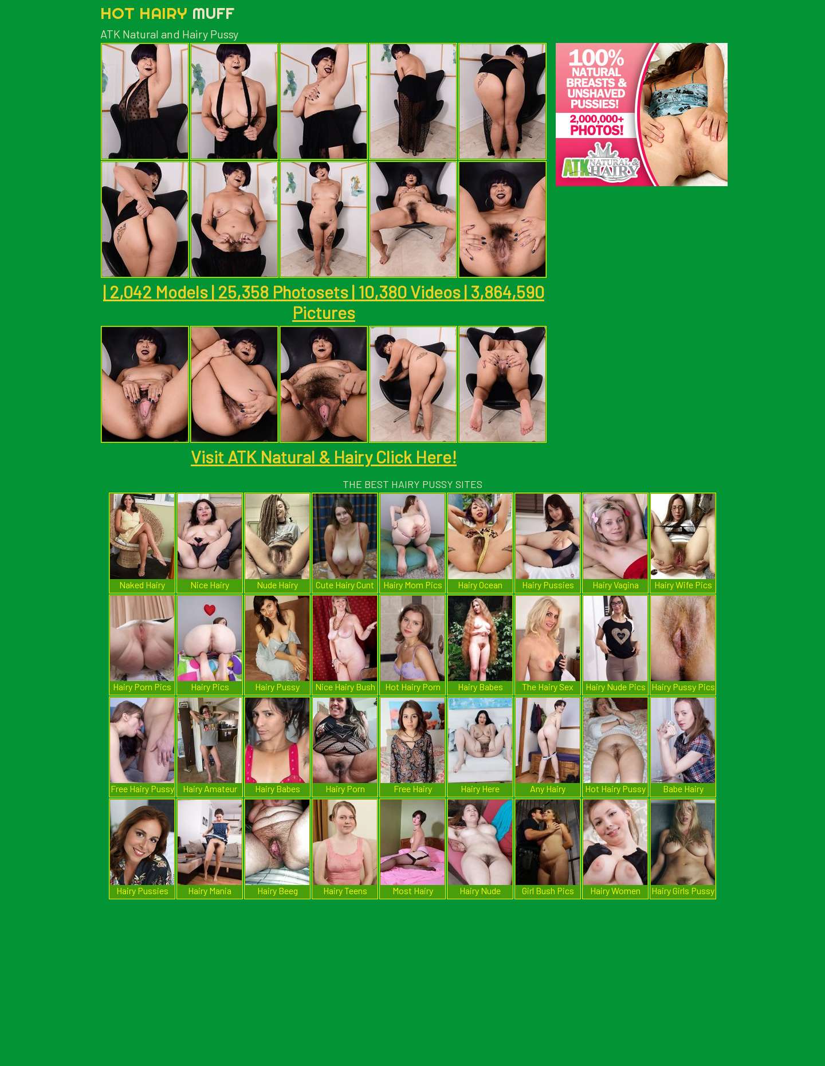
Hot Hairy (167, 13)
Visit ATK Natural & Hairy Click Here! (324, 456)
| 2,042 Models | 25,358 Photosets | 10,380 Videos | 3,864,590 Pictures (323, 301)
